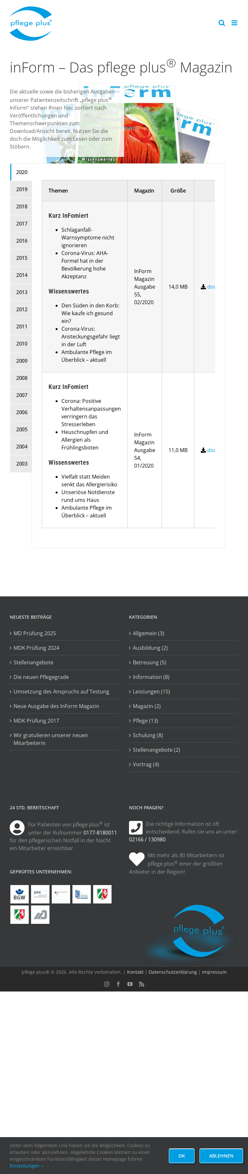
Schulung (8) (148, 735)
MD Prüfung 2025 (35, 633)
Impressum (214, 972)
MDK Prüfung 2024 (36, 647)
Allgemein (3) (148, 633)
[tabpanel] (128, 355)
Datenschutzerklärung (173, 972)
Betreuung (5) (149, 662)
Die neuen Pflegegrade (41, 677)
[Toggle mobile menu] (235, 22)
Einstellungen (27, 1166)
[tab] (21, 172)
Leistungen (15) (151, 691)
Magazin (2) (147, 706)
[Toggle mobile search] (222, 22)
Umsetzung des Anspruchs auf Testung (61, 691)
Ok (181, 1156)
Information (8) (151, 677)
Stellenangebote (33, 662)
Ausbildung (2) (150, 647)
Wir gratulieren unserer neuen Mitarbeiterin (51, 739)
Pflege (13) (145, 720)
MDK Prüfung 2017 (36, 720)
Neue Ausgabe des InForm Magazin (56, 706)
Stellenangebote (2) (156, 749)
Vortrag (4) (146, 764)
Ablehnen (221, 1156)
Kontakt (135, 972)
